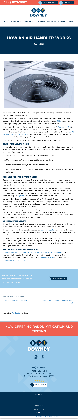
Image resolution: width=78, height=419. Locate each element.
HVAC (6, 22)
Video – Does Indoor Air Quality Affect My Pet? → (58, 302)
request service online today (16, 260)
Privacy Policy (40, 417)
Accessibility (48, 417)
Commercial (16, 22)
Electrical (29, 22)
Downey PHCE (64, 127)
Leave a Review (40, 385)
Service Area (39, 413)
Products (51, 22)
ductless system (48, 230)
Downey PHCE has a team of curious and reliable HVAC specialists (33, 253)
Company (62, 22)
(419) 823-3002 (15, 2)
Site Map (56, 417)
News (71, 22)
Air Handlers (17, 313)
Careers (39, 398)
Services (39, 406)
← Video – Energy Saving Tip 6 (15, 301)
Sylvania (22, 196)
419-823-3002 (47, 258)
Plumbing (41, 22)
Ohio (59, 121)
